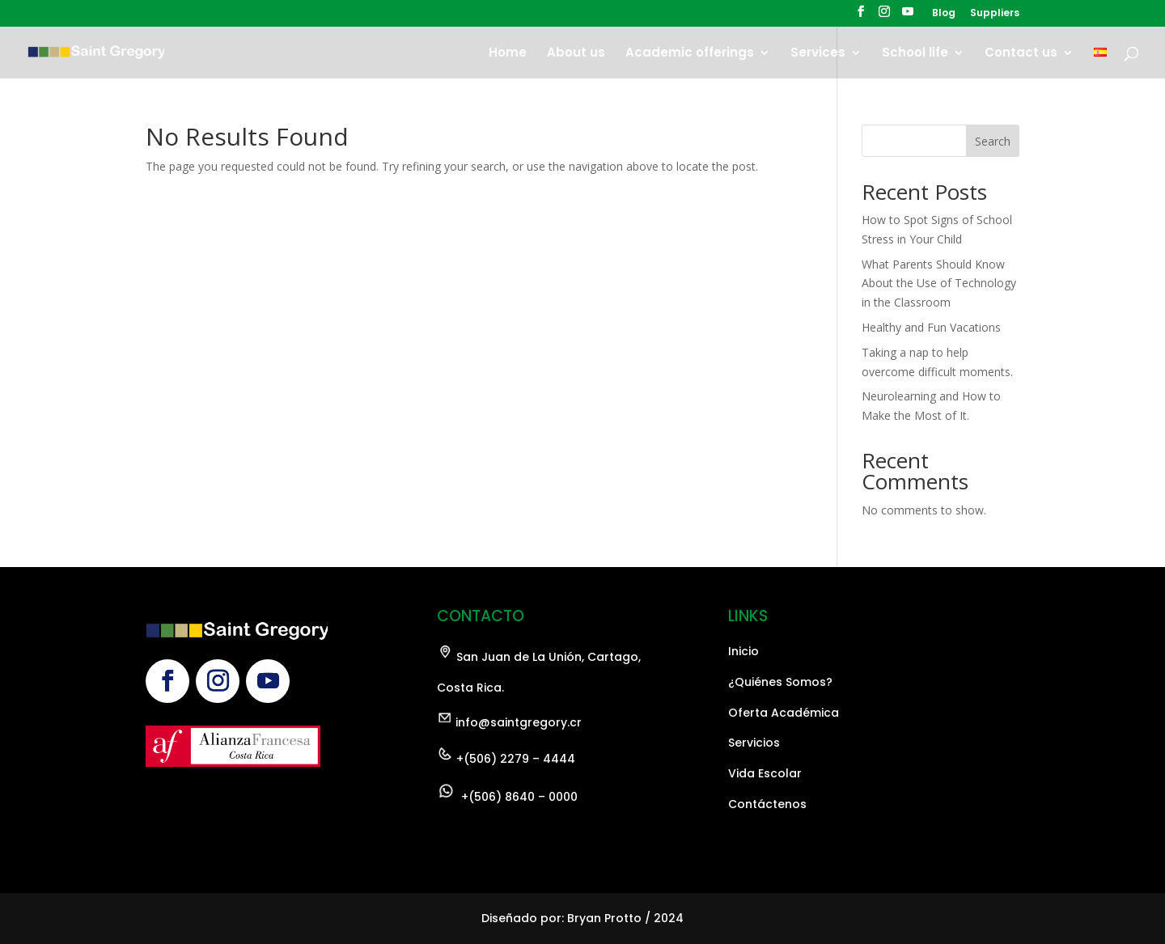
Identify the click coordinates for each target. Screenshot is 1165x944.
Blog (943, 13)
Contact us (1021, 54)
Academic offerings (689, 54)
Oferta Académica (783, 781)
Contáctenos (767, 872)
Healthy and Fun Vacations (931, 327)
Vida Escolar (765, 841)
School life (915, 54)
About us (576, 54)
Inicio (743, 719)
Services (817, 54)
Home (508, 54)
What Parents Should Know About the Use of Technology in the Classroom (939, 283)
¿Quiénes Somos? (780, 750)
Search (992, 141)
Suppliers (994, 13)
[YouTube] (907, 16)
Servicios (754, 810)
